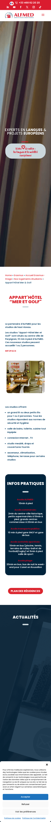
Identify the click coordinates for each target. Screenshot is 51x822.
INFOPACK (10, 350)
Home (8, 275)
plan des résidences (25, 591)
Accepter (25, 796)
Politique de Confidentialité (34, 818)
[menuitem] (11, 3)
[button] (47, 764)
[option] (26, 377)
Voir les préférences (25, 811)
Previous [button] (3, 377)
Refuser (26, 804)
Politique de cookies (12, 818)
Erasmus (18, 275)
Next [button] (48, 377)
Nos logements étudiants (28, 279)
